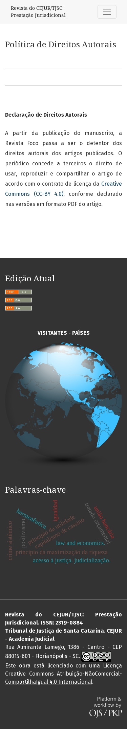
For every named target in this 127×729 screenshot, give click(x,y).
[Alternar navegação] (107, 12)
